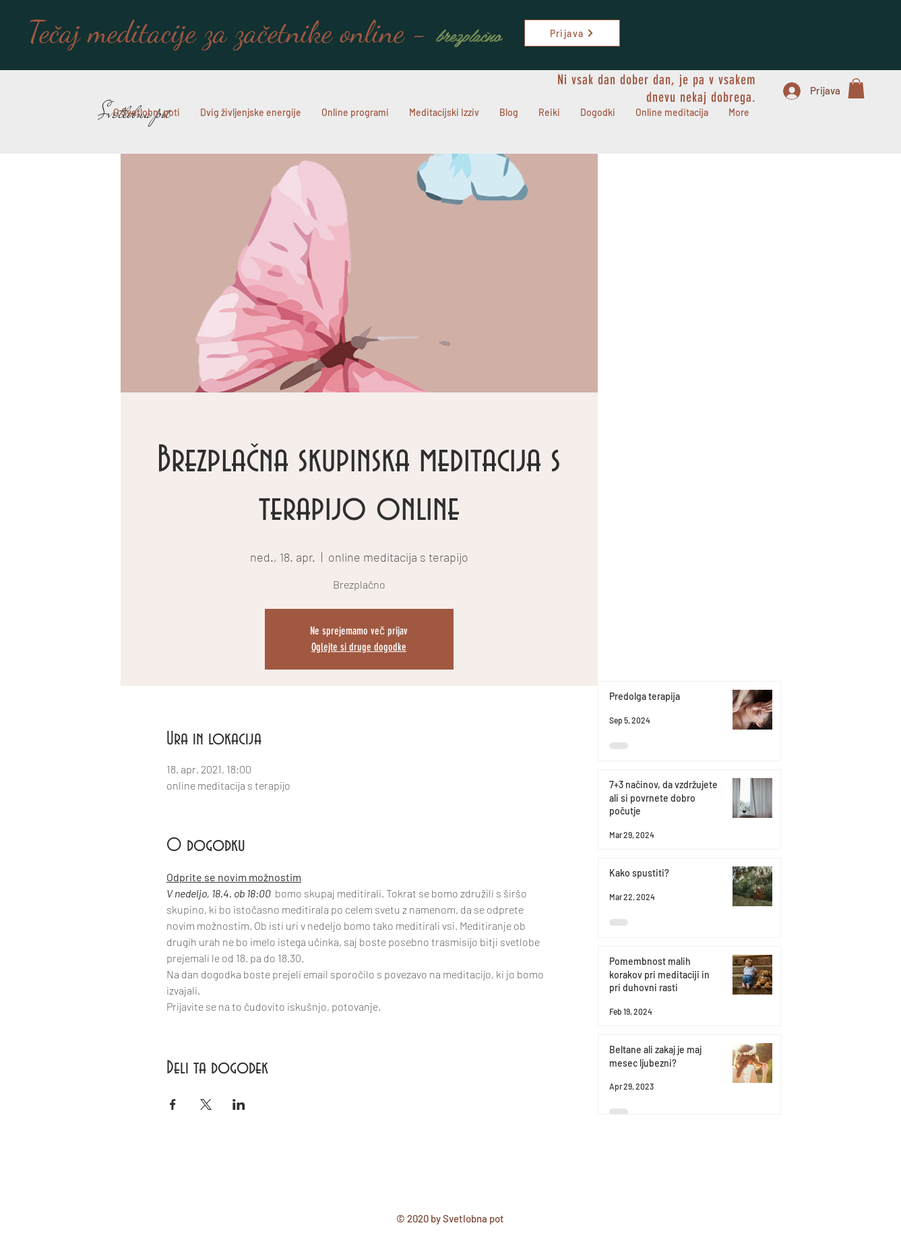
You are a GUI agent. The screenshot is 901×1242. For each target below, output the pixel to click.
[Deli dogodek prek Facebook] (172, 1104)
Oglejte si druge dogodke (358, 647)
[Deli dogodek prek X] (205, 1104)
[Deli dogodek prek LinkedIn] (238, 1104)
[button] (856, 88)
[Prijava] (572, 33)
